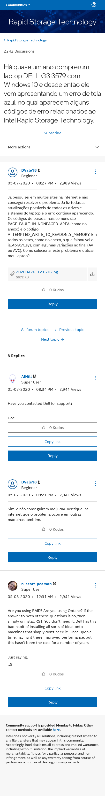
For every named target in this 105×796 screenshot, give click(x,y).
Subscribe (52, 133)
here (56, 729)
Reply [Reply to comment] (53, 455)
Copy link (52, 441)
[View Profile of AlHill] (28, 376)
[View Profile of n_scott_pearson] (38, 584)
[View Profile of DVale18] (30, 170)
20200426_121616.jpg (37, 272)
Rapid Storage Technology (27, 39)
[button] (95, 171)
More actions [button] (19, 147)
